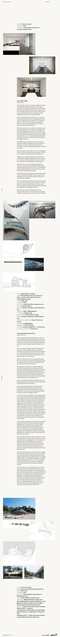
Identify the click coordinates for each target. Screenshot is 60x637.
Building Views (7, 1)
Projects (5, 635)
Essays (10, 635)
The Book (1, 378)
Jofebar (53, 635)
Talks (1, 189)
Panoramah (45, 635)
